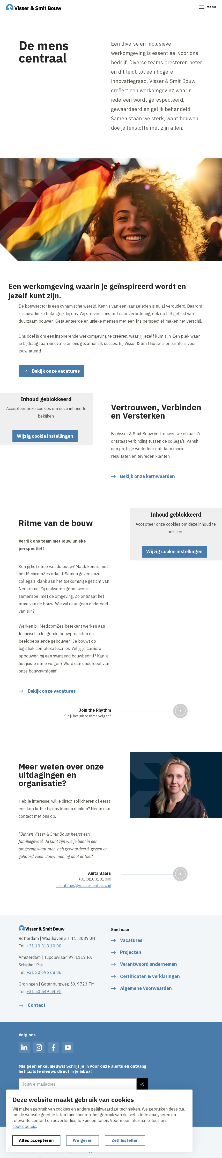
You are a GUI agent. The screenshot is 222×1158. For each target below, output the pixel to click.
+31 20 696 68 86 (44, 972)
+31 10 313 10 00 (44, 945)
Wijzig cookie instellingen (45, 436)
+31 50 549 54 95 (44, 991)
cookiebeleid (24, 1126)
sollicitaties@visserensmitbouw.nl (83, 885)
